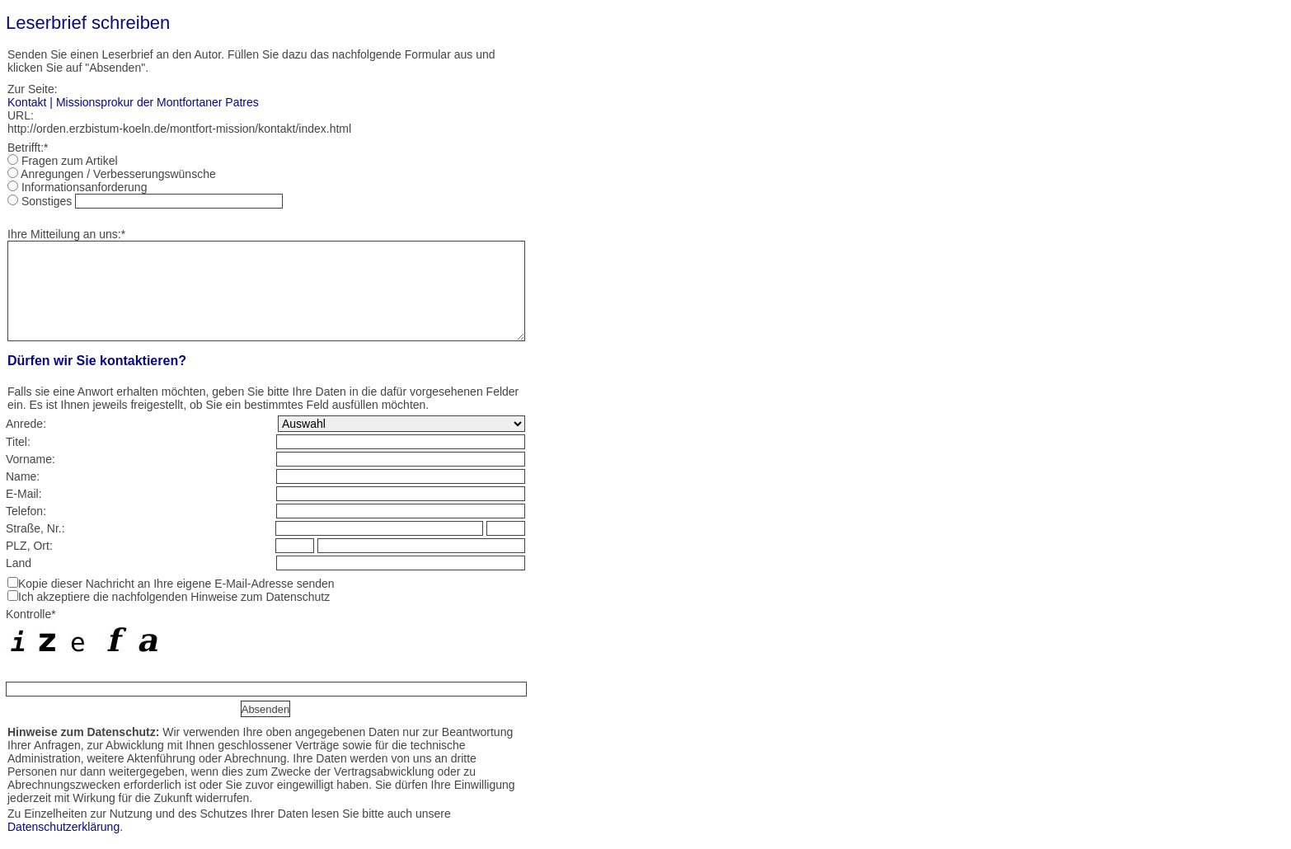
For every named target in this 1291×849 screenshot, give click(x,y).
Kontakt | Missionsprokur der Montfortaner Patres (133, 102)
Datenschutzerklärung (63, 826)
